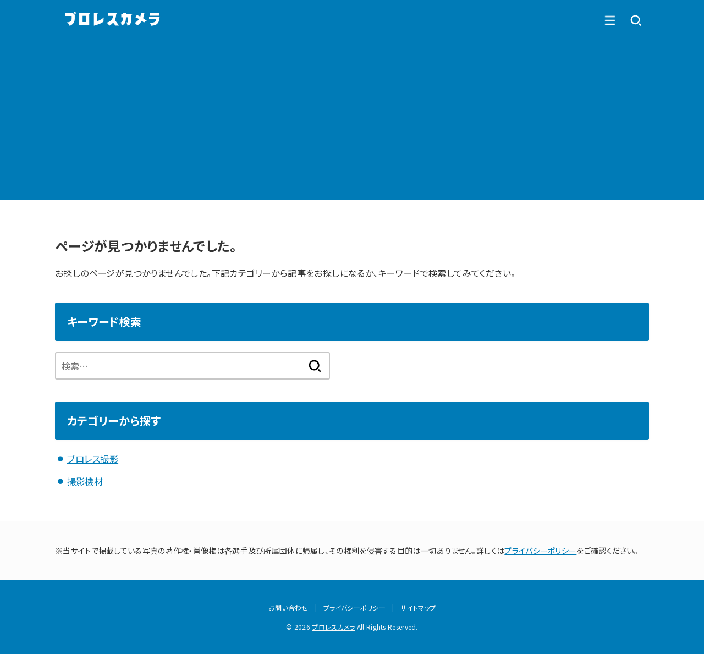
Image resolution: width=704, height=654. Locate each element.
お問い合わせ (288, 607)
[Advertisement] (352, 123)
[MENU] (636, 20)
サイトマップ (418, 607)
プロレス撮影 (92, 458)
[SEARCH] (609, 20)
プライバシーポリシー (540, 549)
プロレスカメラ (333, 626)
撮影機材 (85, 480)
